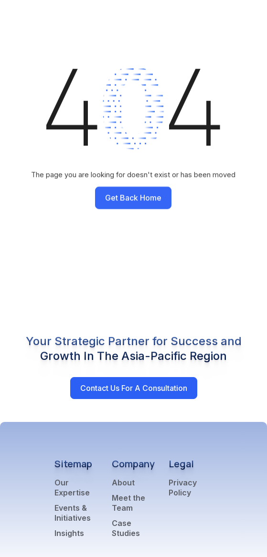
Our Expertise (72, 487)
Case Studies (126, 528)
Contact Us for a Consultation (133, 388)
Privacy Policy (183, 487)
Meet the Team (128, 503)
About (123, 482)
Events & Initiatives (72, 513)
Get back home (134, 197)
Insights (69, 533)
